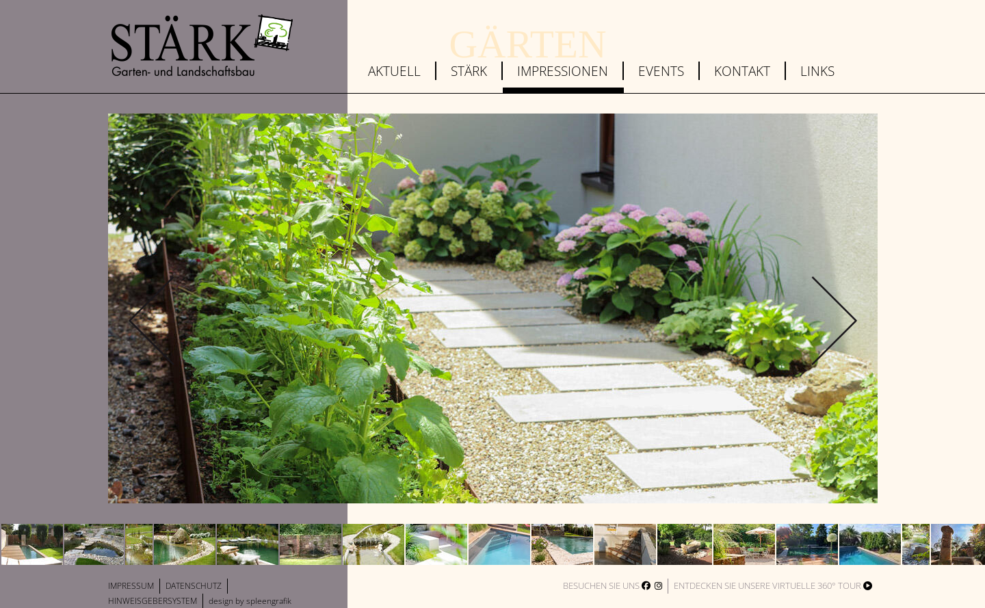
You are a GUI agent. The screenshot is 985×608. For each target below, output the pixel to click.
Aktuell (394, 71)
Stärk (469, 71)
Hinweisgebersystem (152, 601)
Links (817, 71)
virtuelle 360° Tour (822, 585)
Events (661, 71)
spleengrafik (268, 601)
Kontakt (742, 71)
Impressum (131, 586)
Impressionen (562, 71)
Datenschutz (194, 586)
